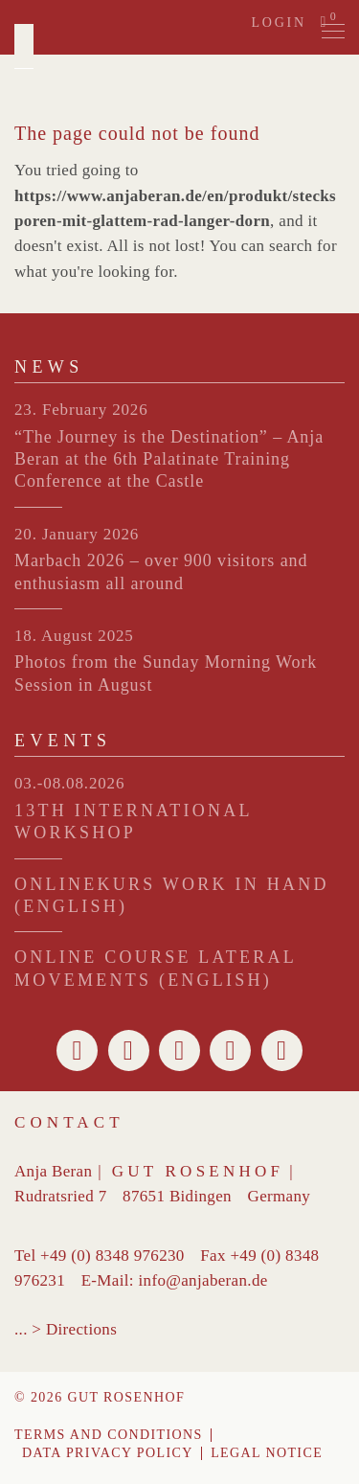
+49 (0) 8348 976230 (112, 1255)
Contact (69, 1122)
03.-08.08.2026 (69, 783)
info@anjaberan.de (202, 1280)
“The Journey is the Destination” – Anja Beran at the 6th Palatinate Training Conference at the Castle (169, 459)
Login (278, 22)
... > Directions (65, 1329)
